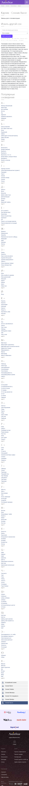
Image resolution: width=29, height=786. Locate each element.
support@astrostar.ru (14, 737)
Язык (2, 672)
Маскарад (4, 353)
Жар (2, 240)
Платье (3, 405)
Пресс (3, 411)
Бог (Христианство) (6, 128)
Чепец (3, 578)
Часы (2, 577)
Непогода (4, 365)
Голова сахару (5, 177)
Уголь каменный (5, 496)
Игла (2, 273)
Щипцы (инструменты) (7, 620)
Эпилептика (4, 643)
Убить (2, 491)
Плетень (3, 416)
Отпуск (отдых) (5, 388)
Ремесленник (5, 432)
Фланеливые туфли (6, 514)
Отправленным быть (7, 386)
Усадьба (3, 500)
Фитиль (3, 510)
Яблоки (3, 663)
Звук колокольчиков (7, 256)
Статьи (2, 762)
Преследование (5, 407)
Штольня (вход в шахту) (8, 605)
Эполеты (3, 645)
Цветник (3, 563)
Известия (4, 286)
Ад (2, 113)
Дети (2, 191)
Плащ (2, 409)
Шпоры (3, 599)
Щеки (2, 624)
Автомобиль (4, 109)
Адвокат (3, 114)
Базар (3, 139)
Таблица (3, 468)
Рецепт (3, 439)
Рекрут (3, 428)
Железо (3, 231)
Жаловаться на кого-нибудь (9, 236)
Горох (2, 174)
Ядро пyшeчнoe (5, 667)
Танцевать (4, 477)
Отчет (3, 393)
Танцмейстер (5, 474)
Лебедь (3, 329)
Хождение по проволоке (8, 536)
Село (2, 447)
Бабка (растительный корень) (9, 135)
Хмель (3, 533)
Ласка (3, 325)
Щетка (3, 617)
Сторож (3, 451)
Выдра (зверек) (5, 149)
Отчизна (3, 395)
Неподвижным (5, 367)
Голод (3, 181)
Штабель (3, 601)
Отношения (4, 384)
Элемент (3, 641)
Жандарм (4, 238)
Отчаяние (3, 390)
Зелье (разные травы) (7, 263)
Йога (2, 294)
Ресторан (4, 437)
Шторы (3, 607)
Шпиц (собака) (5, 598)
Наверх (14, 742)
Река (2, 426)
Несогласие (4, 371)
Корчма (3, 313)
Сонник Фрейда (9, 699)
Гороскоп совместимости (20, 751)
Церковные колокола (7, 561)
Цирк (2, 552)
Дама (2, 200)
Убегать (3, 489)
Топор (3, 470)
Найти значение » (6, 36)
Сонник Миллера (9, 692)
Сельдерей (4, 453)
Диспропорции (5, 196)
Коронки (3, 306)
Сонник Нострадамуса (11, 696)
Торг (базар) (4, 475)
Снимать (3, 460)
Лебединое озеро (6, 331)
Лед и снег (4, 334)
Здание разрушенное (7, 259)
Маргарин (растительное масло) (10, 346)
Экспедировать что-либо (8, 634)
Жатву (3, 244)
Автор (3, 111)
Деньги (3, 189)
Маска (3, 351)
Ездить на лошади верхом (8, 221)
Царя (2, 556)
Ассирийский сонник (10, 682)
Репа (2, 435)
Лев (2, 332)
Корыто (3, 310)
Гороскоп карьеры (18, 754)
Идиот (3, 280)
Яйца (2, 674)
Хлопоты (3, 531)
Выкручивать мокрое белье (9, 156)
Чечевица (4, 584)
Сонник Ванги (9, 686)
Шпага (3, 594)
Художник (4, 535)
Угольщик (4, 498)
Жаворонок (4, 233)
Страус (3, 456)
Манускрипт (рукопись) (7, 344)
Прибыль (3, 418)
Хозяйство (4, 542)
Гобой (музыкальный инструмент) (10, 170)
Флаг (2, 512)
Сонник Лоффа (9, 689)
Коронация (4, 304)
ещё (2, 120)
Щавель (3, 622)
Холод (3, 544)
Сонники (3, 754)
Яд (2, 669)
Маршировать (5, 350)
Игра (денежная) (5, 277)
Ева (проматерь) (5, 212)
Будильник (4, 132)
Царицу (3, 554)
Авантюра (4, 107)
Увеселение (4, 493)
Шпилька (3, 596)
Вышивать (4, 158)
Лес (2, 322)
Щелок (3, 626)
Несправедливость (6, 372)
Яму (2, 676)
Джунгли (3, 193)
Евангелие (4, 214)
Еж (2, 219)
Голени (3, 175)
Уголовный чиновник (6, 502)
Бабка (3, 134)
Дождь (3, 198)
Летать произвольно (7, 323)
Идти (2, 284)
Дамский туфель (6, 202)
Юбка (2, 657)
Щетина (3, 615)
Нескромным (5, 369)
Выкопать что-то (6, 154)
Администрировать (6, 116)
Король (3, 301)
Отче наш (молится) (6, 392)
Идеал (3, 282)
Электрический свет (7, 639)
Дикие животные (6, 195)
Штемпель (4, 603)
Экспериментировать (7, 636)
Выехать (3, 151)
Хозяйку (3, 540)
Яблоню (3, 665)
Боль (2, 130)
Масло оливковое (6, 355)
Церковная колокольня (7, 565)
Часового (4, 573)
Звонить (3, 254)
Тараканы (4, 481)
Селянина (3, 458)
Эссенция (4, 647)
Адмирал (3, 118)
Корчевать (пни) (5, 311)
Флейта (3, 516)
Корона (3, 302)
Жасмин (3, 242)
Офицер (3, 397)
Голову (3, 179)
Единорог (4, 217)
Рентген (3, 434)
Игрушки (3, 278)
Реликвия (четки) (5, 430)
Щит (2, 628)
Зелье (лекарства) (6, 265)
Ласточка (4, 327)
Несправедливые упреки (8, 374)
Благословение (5, 126)
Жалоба (3, 235)
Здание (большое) (6, 257)
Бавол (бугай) (5, 137)
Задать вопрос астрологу (20, 762)
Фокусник (4, 519)
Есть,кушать (4, 210)
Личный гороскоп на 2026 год (21, 759)
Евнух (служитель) (6, 216)
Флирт (3, 517)
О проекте (3, 772)
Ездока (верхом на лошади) (9, 223)
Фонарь (3, 521)
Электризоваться (6, 638)
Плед (2, 413)
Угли (2, 495)
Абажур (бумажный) (6, 105)
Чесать (3, 580)
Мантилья (4, 342)
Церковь (3, 557)
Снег (2, 449)
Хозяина (3, 538)
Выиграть (4, 153)
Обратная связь (5, 777)
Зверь (3, 252)
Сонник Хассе (9, 702)
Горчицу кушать (5, 168)
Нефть (3, 376)
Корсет (3, 308)
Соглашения (4, 774)
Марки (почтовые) (6, 348)
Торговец (4, 479)
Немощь (3, 363)
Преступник (4, 414)
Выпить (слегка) (5, 160)
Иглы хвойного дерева (7, 275)
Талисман (3, 472)
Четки (2, 582)
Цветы (3, 559)
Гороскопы (3, 751)
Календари (3, 759)
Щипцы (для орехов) (7, 619)
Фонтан (3, 523)
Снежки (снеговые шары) (8, 454)
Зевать (3, 261)
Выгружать (4, 147)
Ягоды (3, 671)
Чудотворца (4, 586)
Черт (2, 575)
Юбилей (3, 655)
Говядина (3, 172)
